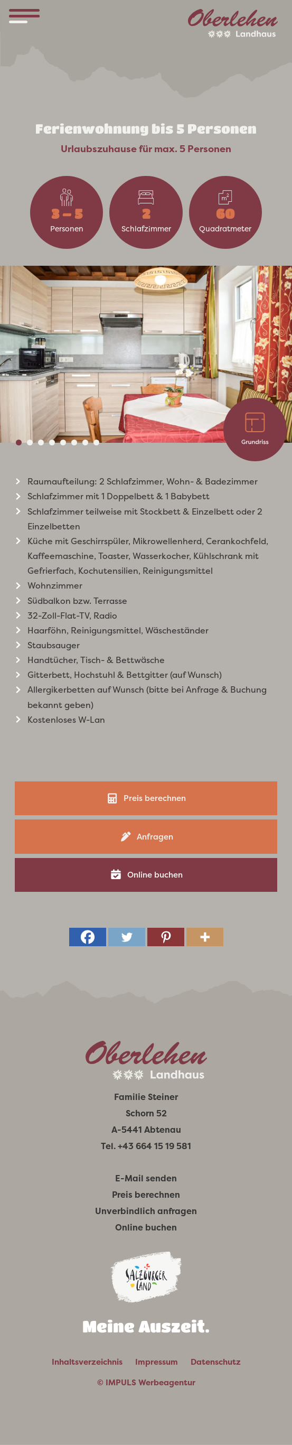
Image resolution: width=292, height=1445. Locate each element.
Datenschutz (216, 1362)
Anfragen (155, 836)
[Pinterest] (165, 937)
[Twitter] (126, 937)
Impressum (156, 1362)
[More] (204, 937)
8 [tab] (96, 442)
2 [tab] (30, 442)
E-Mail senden (146, 1178)
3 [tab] (41, 442)
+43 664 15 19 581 (154, 1146)
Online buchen (155, 874)
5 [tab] (63, 442)
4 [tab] (52, 442)
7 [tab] (85, 442)
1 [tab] (19, 442)
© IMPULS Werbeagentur (146, 1382)
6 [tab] (74, 442)
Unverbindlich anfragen (146, 1211)
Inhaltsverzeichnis (87, 1362)
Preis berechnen (155, 798)
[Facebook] (87, 937)
